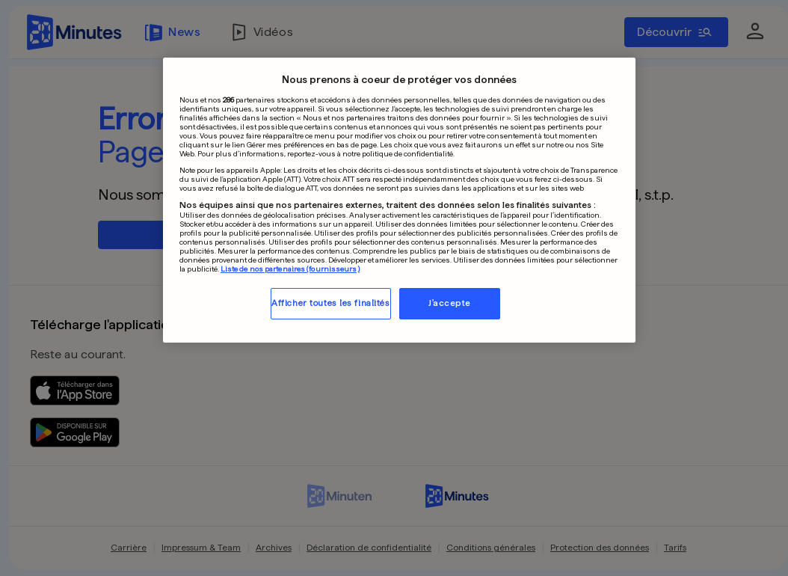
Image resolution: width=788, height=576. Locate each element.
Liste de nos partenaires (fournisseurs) (290, 268)
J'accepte (449, 303)
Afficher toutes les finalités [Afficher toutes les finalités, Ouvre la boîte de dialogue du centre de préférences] (330, 303)
